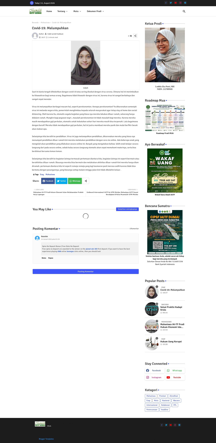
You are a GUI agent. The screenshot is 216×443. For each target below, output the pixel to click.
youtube (177, 377)
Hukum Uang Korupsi (171, 341)
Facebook (49, 181)
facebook (156, 370)
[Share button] (86, 181)
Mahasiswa (45, 22)
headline (164, 409)
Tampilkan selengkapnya (127, 209)
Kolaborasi (165, 405)
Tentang (61, 11)
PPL (175, 405)
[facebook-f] (166, 2)
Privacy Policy (180, 439)
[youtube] (175, 2)
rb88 (59, 251)
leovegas (70, 251)
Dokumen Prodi (94, 11)
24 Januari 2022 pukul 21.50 (50, 239)
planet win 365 (91, 249)
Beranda (35, 22)
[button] (184, 11)
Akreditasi (174, 396)
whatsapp (177, 370)
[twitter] (170, 2)
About (159, 439)
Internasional (151, 405)
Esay (42, 174)
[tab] (49, 11)
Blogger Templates (46, 439)
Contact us (167, 439)
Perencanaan (151, 409)
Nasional (165, 400)
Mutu (76, 11)
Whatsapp (76, 181)
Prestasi (162, 396)
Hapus (50, 258)
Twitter (63, 181)
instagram (156, 377)
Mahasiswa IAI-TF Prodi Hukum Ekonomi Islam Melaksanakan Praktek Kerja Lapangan (172, 326)
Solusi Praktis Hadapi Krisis (171, 308)
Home (49, 11)
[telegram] (185, 2)
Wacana (176, 400)
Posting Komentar (86, 271)
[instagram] (180, 2)
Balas (44, 258)
